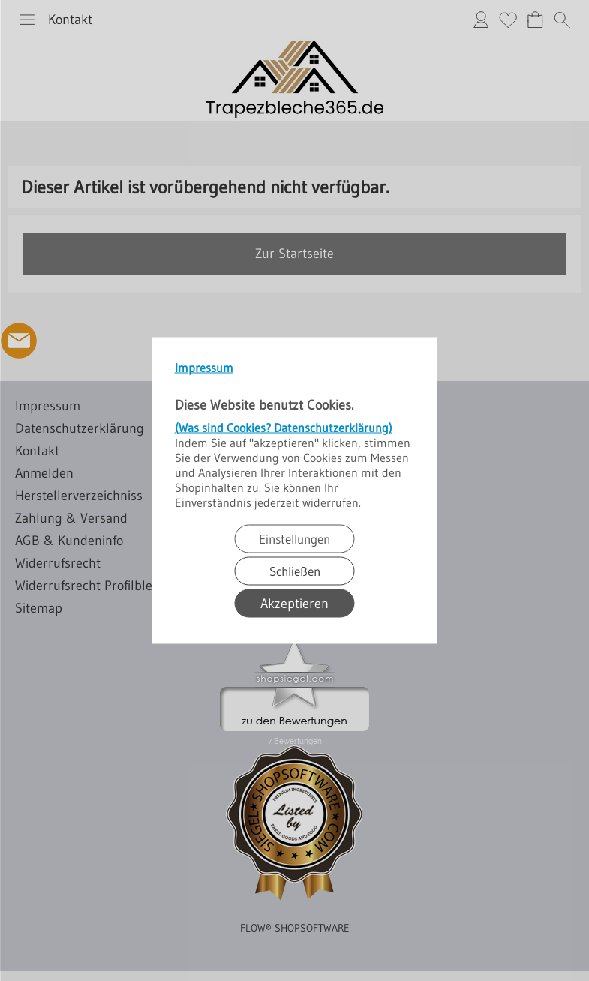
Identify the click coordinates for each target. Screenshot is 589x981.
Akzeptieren (294, 604)
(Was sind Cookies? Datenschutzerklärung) (283, 427)
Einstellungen (294, 539)
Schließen (294, 571)
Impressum (204, 367)
